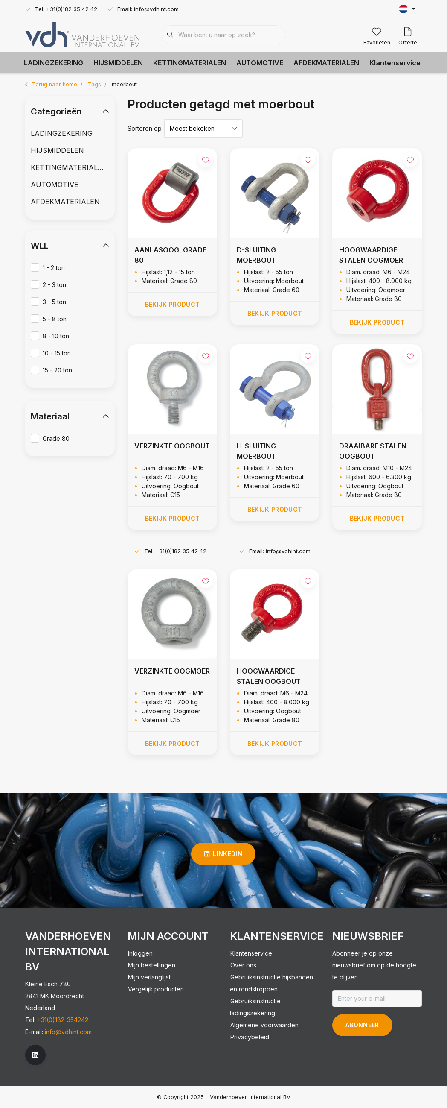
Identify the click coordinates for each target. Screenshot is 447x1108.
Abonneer (362, 1025)
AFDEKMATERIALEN (326, 63)
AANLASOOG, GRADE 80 (170, 255)
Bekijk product (172, 304)
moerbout (124, 84)
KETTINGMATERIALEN (189, 63)
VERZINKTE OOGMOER (172, 671)
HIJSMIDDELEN (118, 63)
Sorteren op (145, 128)
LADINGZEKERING (53, 63)
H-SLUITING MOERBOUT (256, 451)
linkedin (223, 853)
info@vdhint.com (68, 1031)
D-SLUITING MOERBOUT (256, 255)
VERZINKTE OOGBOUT (172, 446)
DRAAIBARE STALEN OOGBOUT (372, 451)
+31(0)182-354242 (62, 1019)
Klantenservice (395, 63)
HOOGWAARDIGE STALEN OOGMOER (371, 255)
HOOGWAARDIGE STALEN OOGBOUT (269, 676)
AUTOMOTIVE (259, 63)
